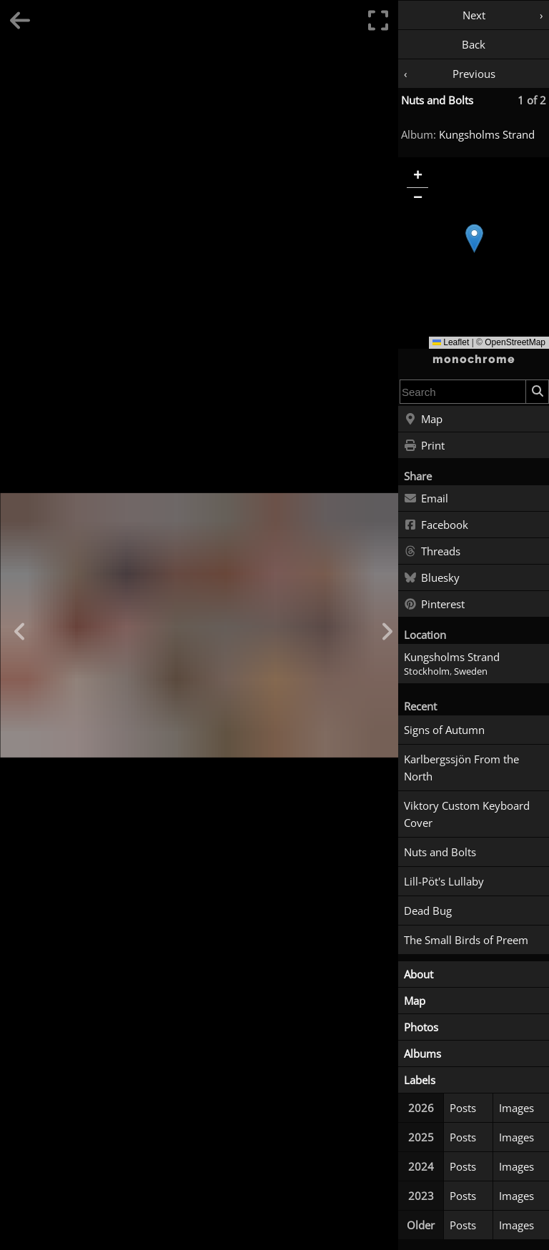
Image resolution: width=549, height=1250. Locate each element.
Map (423, 419)
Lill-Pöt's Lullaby (444, 881)
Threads (432, 552)
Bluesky (432, 578)
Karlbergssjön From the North (461, 767)
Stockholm (427, 671)
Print (424, 446)
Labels (419, 1080)
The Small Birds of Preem (466, 940)
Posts (463, 1108)
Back (473, 44)
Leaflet (450, 342)
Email (426, 499)
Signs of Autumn (444, 730)
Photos (421, 1027)
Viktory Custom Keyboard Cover (467, 814)
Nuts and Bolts (437, 100)
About (418, 974)
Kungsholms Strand (487, 134)
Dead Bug (428, 910)
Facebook (436, 525)
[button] (474, 238)
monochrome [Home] (473, 359)
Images (516, 1108)
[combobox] (462, 391)
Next (474, 15)
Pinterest (434, 604)
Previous (473, 73)
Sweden (471, 671)
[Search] (536, 391)
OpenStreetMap (515, 342)
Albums (422, 1053)
